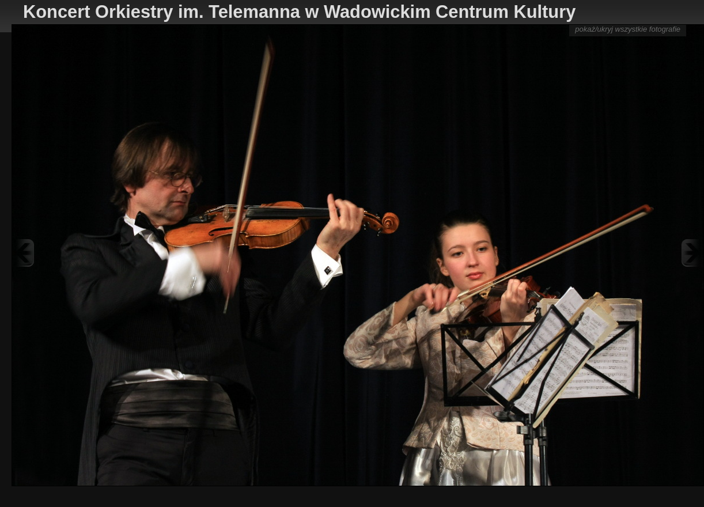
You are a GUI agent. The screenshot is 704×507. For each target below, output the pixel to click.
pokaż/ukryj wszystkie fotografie (627, 29)
